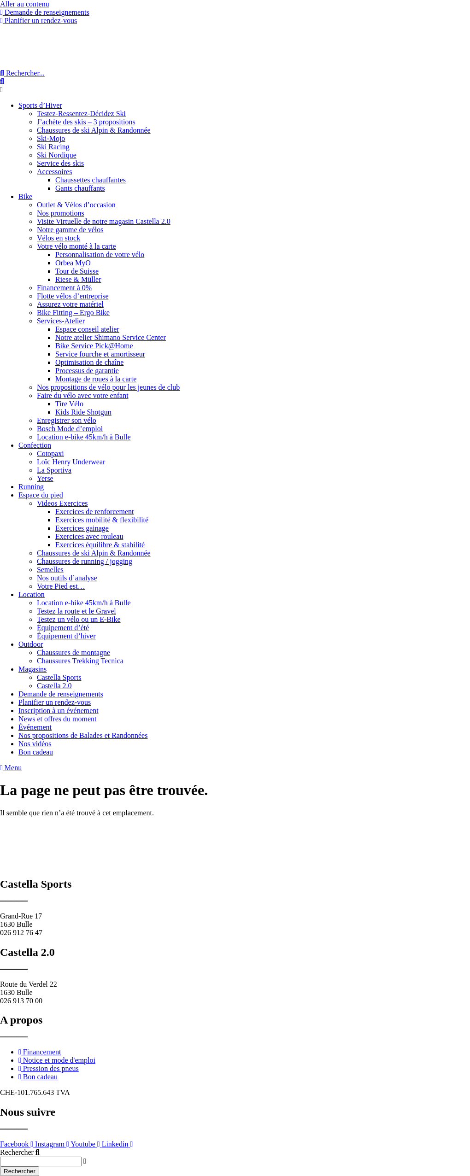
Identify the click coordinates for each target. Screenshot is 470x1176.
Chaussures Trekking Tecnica (80, 661)
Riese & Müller (78, 279)
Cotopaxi (50, 453)
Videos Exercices (62, 503)
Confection (34, 445)
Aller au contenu (24, 4)
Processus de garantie (87, 370)
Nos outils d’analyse (67, 578)
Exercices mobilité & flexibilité (101, 520)
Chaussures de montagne (73, 652)
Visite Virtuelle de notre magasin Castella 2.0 (103, 221)
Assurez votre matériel (70, 304)
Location (31, 594)
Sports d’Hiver (40, 105)
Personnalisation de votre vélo (99, 254)
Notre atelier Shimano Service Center (110, 337)
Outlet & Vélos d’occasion (76, 205)
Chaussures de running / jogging (84, 561)
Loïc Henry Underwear (71, 462)
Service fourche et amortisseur (100, 354)
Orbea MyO (73, 263)
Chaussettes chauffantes (90, 180)
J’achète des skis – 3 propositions (86, 122)
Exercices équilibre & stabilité (100, 545)
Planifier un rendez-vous (54, 702)
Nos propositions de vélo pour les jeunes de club (108, 387)
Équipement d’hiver (66, 636)
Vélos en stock (58, 238)
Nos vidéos (35, 744)
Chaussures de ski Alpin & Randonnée (94, 130)
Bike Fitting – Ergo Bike (73, 312)
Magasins (32, 669)
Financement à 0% (64, 288)
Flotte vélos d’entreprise (73, 296)
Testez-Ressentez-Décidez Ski (81, 113)
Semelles (50, 569)
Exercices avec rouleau (89, 536)
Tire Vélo (69, 404)
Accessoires (54, 172)
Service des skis (60, 163)
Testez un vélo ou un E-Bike (79, 619)
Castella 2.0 (54, 686)
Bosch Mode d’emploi (70, 429)
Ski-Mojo (51, 138)
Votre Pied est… (61, 586)
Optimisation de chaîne (89, 362)
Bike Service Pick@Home (94, 346)
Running (31, 487)
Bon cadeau (35, 752)
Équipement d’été (63, 628)
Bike (25, 196)
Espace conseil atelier (87, 329)
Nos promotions (60, 213)
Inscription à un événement (58, 710)
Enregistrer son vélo (66, 420)
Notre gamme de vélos (70, 230)
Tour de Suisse (77, 271)
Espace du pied (40, 495)
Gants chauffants (80, 188)
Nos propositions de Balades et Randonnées (82, 735)
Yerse (45, 478)
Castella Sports (59, 677)
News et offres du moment (57, 719)
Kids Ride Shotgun (83, 412)
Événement (35, 727)
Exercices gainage (82, 528)
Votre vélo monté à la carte (76, 246)
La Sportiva (54, 470)
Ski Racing (53, 147)
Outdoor (30, 644)
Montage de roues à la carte (95, 379)
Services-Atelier (61, 321)
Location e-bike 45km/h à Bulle (84, 437)
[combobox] (41, 1161)
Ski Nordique (56, 155)
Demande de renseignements (60, 694)
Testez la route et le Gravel (76, 611)
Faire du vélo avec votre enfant (83, 395)
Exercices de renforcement (94, 511)
